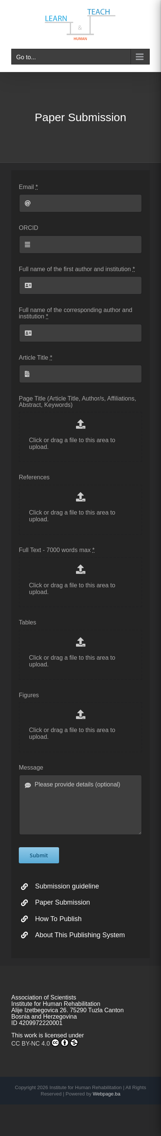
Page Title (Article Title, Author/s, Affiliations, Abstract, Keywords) (77, 401)
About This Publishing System (80, 935)
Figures (29, 695)
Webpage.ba (107, 1094)
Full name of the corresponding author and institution (75, 313)
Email (28, 187)
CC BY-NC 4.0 (44, 1042)
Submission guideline (67, 886)
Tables (27, 622)
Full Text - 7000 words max (57, 550)
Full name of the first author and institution (77, 269)
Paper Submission (62, 902)
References (34, 477)
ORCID (28, 228)
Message (31, 767)
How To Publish (58, 919)
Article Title (35, 357)
